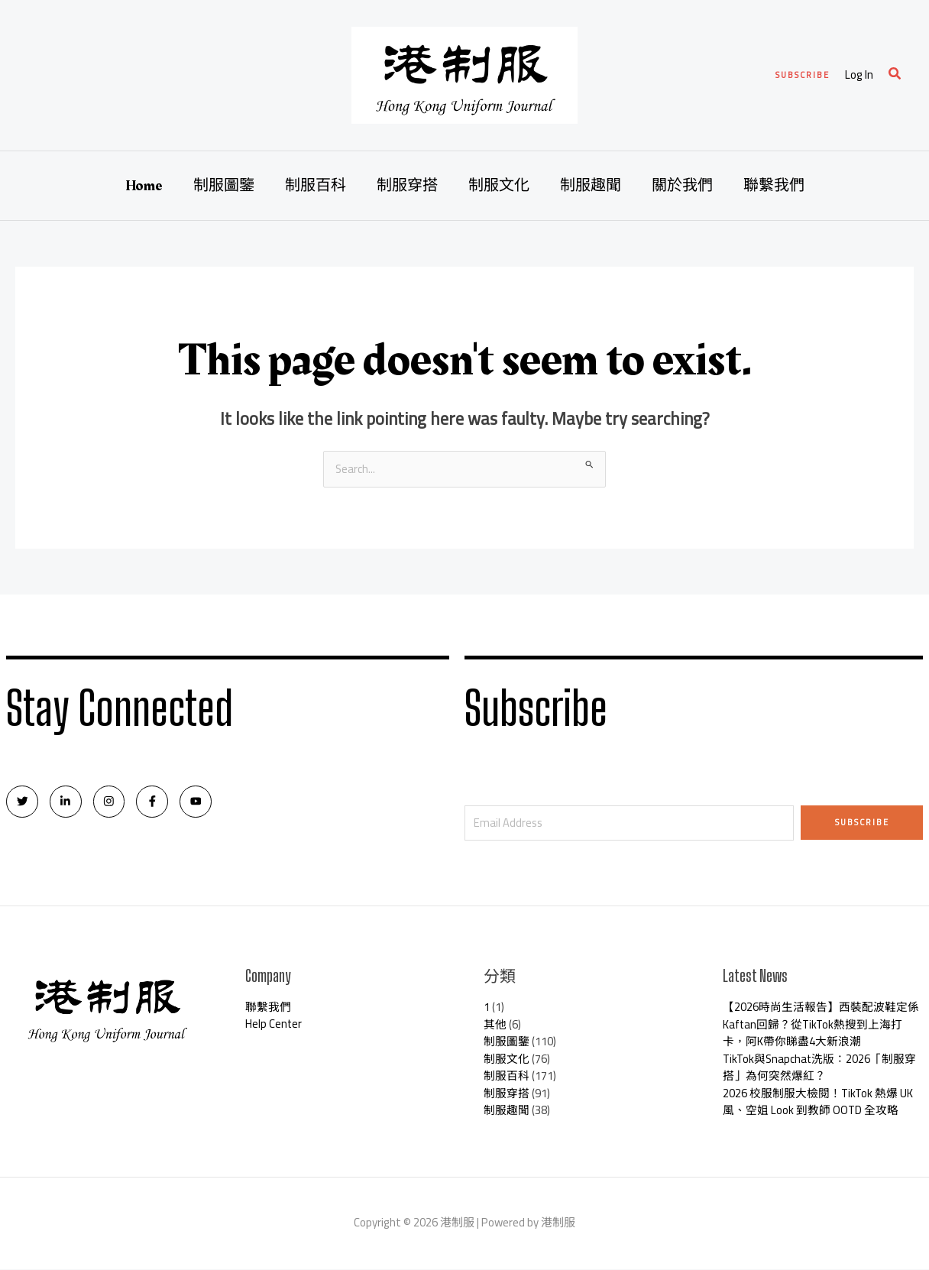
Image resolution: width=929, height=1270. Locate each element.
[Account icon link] (859, 75)
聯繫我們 (773, 185)
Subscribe (862, 822)
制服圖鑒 (223, 185)
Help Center (274, 1025)
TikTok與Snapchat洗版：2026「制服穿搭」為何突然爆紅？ (821, 1068)
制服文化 (498, 185)
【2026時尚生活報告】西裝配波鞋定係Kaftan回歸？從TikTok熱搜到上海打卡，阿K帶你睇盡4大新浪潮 (821, 1025)
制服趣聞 (590, 185)
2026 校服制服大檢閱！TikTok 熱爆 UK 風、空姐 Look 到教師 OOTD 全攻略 (818, 1103)
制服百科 (315, 185)
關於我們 (682, 185)
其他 (495, 1025)
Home (144, 185)
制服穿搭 (407, 185)
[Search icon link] (895, 75)
